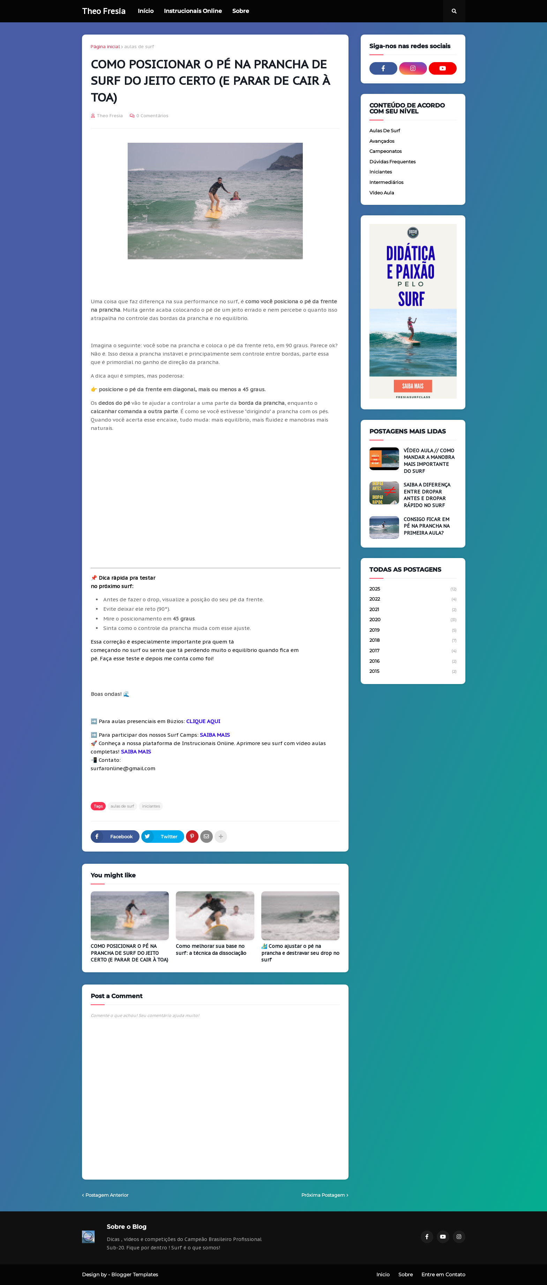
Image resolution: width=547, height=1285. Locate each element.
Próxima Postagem (323, 1195)
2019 (413, 630)
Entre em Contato (443, 1274)
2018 (413, 640)
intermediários (386, 182)
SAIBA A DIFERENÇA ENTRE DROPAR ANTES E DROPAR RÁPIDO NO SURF (427, 495)
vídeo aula (381, 192)
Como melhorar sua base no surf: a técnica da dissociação (211, 949)
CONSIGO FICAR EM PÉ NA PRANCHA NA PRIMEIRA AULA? (426, 526)
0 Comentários (152, 116)
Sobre (405, 1274)
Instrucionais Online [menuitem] (193, 11)
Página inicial (105, 47)
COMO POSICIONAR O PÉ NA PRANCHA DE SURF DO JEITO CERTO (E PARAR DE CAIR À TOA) (129, 953)
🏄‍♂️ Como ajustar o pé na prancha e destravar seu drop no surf (300, 953)
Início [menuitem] (145, 11)
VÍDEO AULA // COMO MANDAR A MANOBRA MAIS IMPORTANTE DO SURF (429, 460)
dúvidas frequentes (392, 161)
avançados (381, 141)
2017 (413, 651)
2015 (413, 671)
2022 (413, 599)
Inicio (383, 1274)
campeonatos (385, 151)
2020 (413, 620)
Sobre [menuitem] (240, 11)
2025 (413, 589)
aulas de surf (139, 47)
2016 (413, 661)
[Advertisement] (215, 500)
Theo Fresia (104, 11)
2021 (413, 610)
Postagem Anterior (106, 1195)
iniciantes (151, 806)
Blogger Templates (134, 1274)
